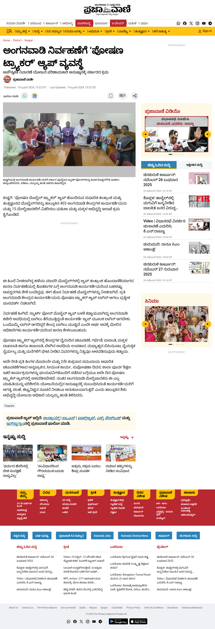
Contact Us (27, 607)
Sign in (205, 31)
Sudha (82, 607)
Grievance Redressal (192, 607)
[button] (19, 535)
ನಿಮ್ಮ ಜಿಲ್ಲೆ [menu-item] (21, 31)
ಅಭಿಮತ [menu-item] (94, 31)
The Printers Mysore (47, 607)
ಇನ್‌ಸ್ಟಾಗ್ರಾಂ (15, 423)
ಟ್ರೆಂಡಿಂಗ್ (162, 547)
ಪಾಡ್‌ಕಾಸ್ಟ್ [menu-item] (83, 23)
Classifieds (117, 607)
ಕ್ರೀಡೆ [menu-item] (109, 31)
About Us (13, 607)
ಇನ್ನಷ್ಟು (127, 437)
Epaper (104, 607)
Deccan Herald (68, 607)
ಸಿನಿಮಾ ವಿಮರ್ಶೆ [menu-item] (16, 23)
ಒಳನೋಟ (116, 547)
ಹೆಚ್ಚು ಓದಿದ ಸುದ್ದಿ (27, 547)
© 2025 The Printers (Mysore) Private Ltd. (106, 614)
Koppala (9, 405)
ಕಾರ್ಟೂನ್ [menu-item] (52, 23)
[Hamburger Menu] (9, 31)
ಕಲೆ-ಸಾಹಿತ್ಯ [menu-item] (160, 31)
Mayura (93, 607)
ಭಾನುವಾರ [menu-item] (101, 23)
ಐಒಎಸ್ (68, 418)
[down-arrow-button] (29, 31)
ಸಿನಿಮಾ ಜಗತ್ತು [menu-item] (72, 31)
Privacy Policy (133, 607)
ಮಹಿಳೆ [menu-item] (132, 23)
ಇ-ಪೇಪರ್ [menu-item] (118, 23)
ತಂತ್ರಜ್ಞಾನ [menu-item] (140, 31)
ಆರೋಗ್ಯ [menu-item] (67, 23)
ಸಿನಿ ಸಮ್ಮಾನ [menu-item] (54, 31)
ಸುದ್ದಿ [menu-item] (37, 31)
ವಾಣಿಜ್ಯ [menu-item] (123, 31)
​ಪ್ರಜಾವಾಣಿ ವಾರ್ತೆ (23, 79)
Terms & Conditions (154, 607)
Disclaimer (172, 607)
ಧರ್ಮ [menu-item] (144, 23)
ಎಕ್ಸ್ (100, 418)
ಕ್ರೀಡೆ (66, 547)
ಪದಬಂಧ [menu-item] (35, 23)
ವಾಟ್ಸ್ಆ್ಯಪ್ (86, 418)
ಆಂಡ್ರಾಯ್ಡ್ (51, 418)
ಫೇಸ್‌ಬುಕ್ (113, 418)
